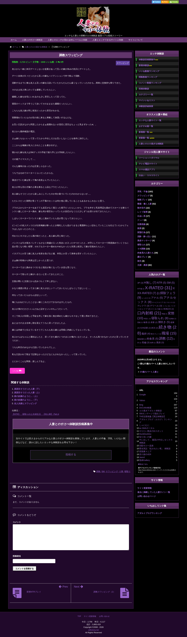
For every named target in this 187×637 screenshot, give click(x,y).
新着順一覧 (145, 132)
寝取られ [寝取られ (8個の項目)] (159, 318)
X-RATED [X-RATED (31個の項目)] (158, 287)
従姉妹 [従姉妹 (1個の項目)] (172, 318)
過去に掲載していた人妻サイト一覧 (153, 492)
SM (103, 471)
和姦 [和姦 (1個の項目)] (164, 314)
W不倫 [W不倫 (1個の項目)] (140, 289)
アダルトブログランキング (149, 513)
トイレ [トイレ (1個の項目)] (166, 306)
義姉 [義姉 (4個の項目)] (146, 333)
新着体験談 (145, 65)
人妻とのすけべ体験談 (32, 40)
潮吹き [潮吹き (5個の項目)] (164, 322)
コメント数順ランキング (150, 83)
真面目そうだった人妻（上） (27, 392)
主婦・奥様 (142, 265)
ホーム (14, 40)
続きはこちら (143, 464)
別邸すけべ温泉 (146, 445)
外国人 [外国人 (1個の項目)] (147, 318)
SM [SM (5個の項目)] (171, 282)
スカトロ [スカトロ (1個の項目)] (170, 302)
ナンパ (140, 220)
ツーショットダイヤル (149, 158)
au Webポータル (146, 428)
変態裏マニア (145, 451)
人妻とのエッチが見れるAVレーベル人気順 (67, 40)
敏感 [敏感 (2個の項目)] (146, 322)
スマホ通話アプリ (147, 169)
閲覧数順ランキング (148, 77)
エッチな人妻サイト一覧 (150, 120)
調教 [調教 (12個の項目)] (166, 338)
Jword (142, 457)
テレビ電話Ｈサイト (148, 164)
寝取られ (141, 244)
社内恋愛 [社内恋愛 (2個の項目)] (145, 328)
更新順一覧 (146, 138)
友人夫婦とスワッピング (25, 403)
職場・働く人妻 (144, 204)
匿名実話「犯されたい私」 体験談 (154, 448)
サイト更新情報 (144, 488)
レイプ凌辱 (142, 212)
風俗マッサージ (144, 240)
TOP (79, 616)
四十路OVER (145, 454)
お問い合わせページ (146, 496)
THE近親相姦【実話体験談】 (152, 416)
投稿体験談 (144, 89)
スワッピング (112, 471)
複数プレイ (142, 200)
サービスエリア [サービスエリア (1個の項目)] (159, 302)
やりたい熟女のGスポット (151, 431)
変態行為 (141, 232)
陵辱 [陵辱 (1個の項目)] (153, 343)
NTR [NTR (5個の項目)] (161, 282)
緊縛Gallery (144, 460)
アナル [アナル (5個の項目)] (157, 297)
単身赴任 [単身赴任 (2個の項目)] (168, 309)
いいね (17, 371)
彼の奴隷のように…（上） (26, 396)
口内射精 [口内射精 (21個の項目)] (149, 313)
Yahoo (142, 400)
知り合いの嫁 (145, 437)
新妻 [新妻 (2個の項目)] (154, 322)
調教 (98, 471)
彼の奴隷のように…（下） (26, 400)
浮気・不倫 (142, 191)
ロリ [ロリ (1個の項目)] (154, 309)
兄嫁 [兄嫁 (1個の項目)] (160, 309)
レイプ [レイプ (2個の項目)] (146, 309)
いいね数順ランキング (149, 71)
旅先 (139, 261)
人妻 (121, 471)
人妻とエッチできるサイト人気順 (107, 40)
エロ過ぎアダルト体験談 (150, 410)
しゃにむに (144, 425)
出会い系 (141, 216)
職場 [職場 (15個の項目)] (169, 333)
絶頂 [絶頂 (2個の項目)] (154, 328)
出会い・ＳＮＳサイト (149, 175)
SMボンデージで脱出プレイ (152, 413)
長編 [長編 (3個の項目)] (146, 342)
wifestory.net (93, 630)
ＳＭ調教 (141, 249)
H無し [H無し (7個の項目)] (150, 282)
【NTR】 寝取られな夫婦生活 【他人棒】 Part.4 (35, 414)
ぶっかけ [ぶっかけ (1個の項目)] (146, 298)
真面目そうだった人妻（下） (27, 389)
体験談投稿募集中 (148, 59)
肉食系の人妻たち (145, 253)
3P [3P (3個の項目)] (140, 283)
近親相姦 (141, 224)
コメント (17, 522)
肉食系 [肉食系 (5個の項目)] (153, 338)
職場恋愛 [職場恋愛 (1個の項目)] (141, 339)
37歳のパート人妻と (149, 372)
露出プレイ (142, 257)
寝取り (127, 471)
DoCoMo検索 (145, 408)
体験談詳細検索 (146, 106)
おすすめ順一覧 (146, 126)
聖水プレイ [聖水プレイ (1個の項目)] (156, 334)
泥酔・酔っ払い (144, 236)
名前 (71, 556)
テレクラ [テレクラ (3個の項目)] (143, 305)
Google (142, 394)
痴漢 (139, 228)
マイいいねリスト (147, 100)
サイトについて (135, 40)
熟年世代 (141, 208)
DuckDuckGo (145, 434)
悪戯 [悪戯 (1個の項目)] (140, 322)
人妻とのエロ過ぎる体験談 (151, 144)
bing (141, 405)
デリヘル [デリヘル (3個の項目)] (156, 305)
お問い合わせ (104, 616)
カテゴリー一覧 (146, 95)
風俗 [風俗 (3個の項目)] (160, 342)
